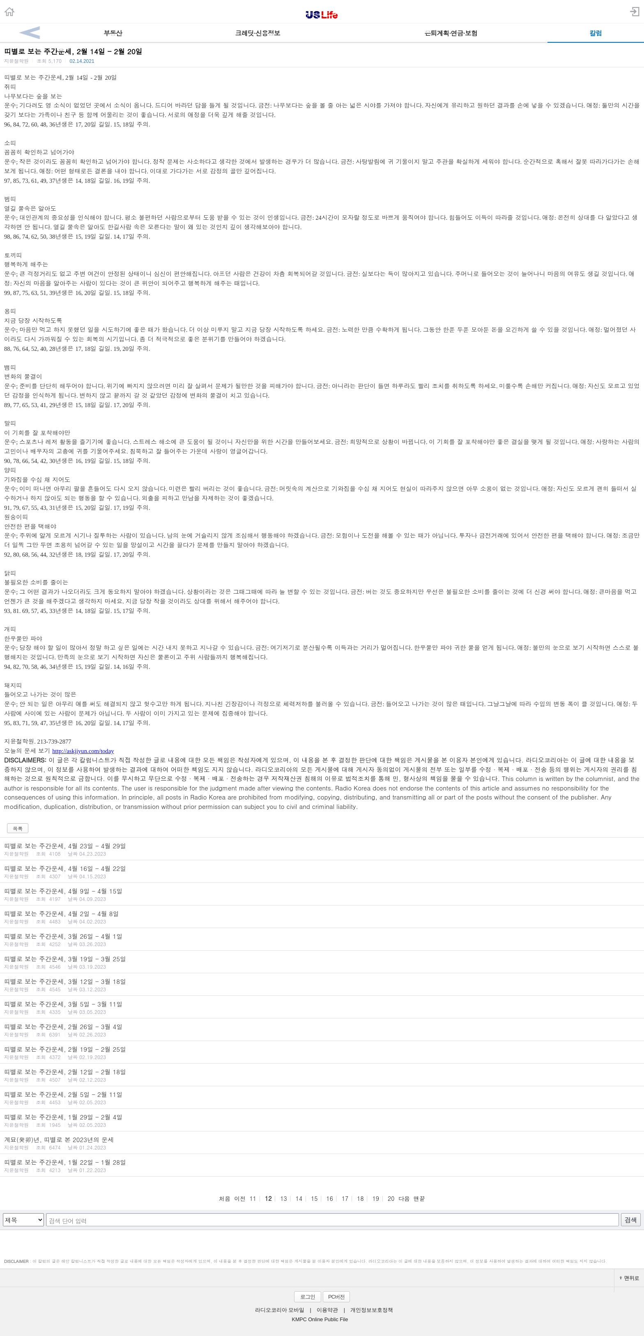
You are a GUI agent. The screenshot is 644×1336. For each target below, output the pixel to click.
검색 (631, 1220)
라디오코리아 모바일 (279, 1310)
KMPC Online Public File (320, 1319)
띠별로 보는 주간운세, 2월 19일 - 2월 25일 (322, 1052)
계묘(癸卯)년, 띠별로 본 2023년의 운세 (322, 1143)
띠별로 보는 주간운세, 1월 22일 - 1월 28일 (322, 1165)
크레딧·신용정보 (257, 33)
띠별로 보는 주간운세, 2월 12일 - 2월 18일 (322, 1075)
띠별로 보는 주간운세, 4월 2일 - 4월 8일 (322, 917)
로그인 (307, 1297)
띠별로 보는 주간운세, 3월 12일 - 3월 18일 (322, 985)
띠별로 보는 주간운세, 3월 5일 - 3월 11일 (322, 1007)
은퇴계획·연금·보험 (450, 33)
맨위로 (629, 1278)
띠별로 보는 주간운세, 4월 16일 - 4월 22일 (322, 872)
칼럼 (595, 33)
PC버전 (336, 1297)
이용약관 (327, 1310)
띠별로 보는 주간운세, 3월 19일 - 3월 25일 (322, 962)
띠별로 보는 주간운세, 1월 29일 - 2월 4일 (322, 1120)
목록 (18, 828)
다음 (404, 1198)
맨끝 (419, 1198)
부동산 (113, 33)
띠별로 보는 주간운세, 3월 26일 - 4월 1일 (322, 939)
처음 (224, 1198)
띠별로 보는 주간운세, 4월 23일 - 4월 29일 (322, 849)
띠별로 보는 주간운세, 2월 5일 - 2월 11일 (322, 1098)
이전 (240, 1198)
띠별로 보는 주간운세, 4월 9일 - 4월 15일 (322, 894)
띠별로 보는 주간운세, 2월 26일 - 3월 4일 (322, 1030)
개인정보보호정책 (371, 1310)
